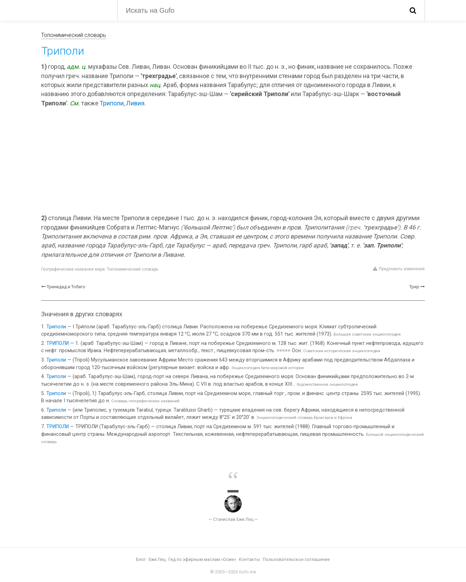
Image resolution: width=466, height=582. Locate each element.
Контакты (249, 559)
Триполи (112, 103)
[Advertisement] (233, 161)
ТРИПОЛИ (57, 343)
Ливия (135, 103)
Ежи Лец (157, 559)
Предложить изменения (399, 268)
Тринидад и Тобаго (66, 286)
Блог (141, 559)
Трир (414, 286)
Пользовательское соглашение (296, 559)
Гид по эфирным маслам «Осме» (202, 559)
